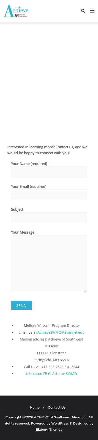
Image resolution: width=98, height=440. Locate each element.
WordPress (60, 423)
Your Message (49, 261)
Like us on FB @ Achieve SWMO (51, 373)
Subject (49, 213)
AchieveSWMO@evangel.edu (61, 332)
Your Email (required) (49, 190)
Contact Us (56, 407)
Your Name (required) (49, 167)
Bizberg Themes (49, 429)
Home (35, 407)
